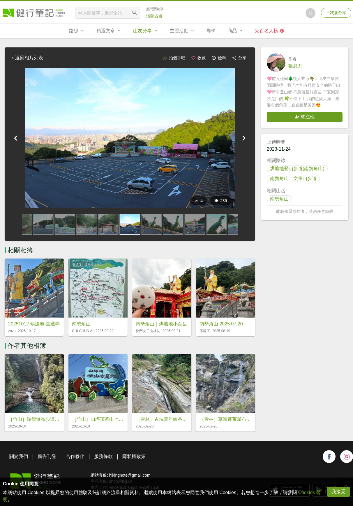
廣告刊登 (47, 456)
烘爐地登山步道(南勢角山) (297, 168)
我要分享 (336, 12)
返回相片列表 (26, 57)
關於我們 (18, 456)
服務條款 (103, 456)
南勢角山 (279, 198)
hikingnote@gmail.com (129, 475)
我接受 (338, 491)
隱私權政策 (134, 456)
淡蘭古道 (154, 16)
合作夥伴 (75, 456)
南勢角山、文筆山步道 (293, 178)
